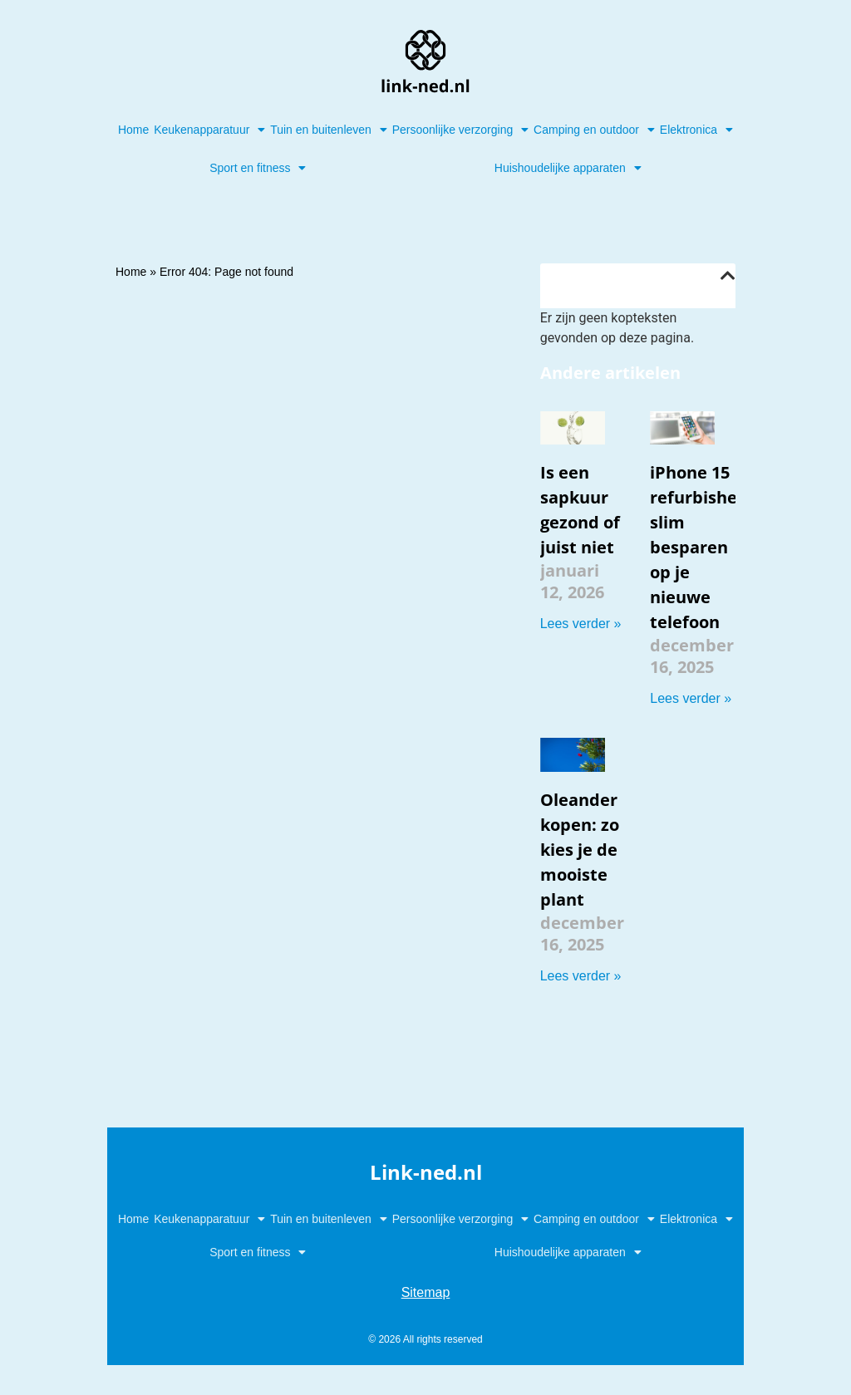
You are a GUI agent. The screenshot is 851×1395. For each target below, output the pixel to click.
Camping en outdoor (594, 129)
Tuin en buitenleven (328, 129)
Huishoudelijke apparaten (568, 168)
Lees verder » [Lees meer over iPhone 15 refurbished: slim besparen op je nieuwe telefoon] (690, 698)
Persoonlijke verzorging (460, 129)
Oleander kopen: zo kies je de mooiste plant (579, 849)
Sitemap (425, 1292)
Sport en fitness (257, 168)
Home (133, 129)
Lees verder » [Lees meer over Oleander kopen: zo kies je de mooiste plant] (581, 976)
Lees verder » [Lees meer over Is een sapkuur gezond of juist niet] (581, 623)
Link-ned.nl (426, 1172)
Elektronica (696, 129)
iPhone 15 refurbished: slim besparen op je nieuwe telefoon (701, 547)
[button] (728, 276)
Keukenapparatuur (209, 129)
